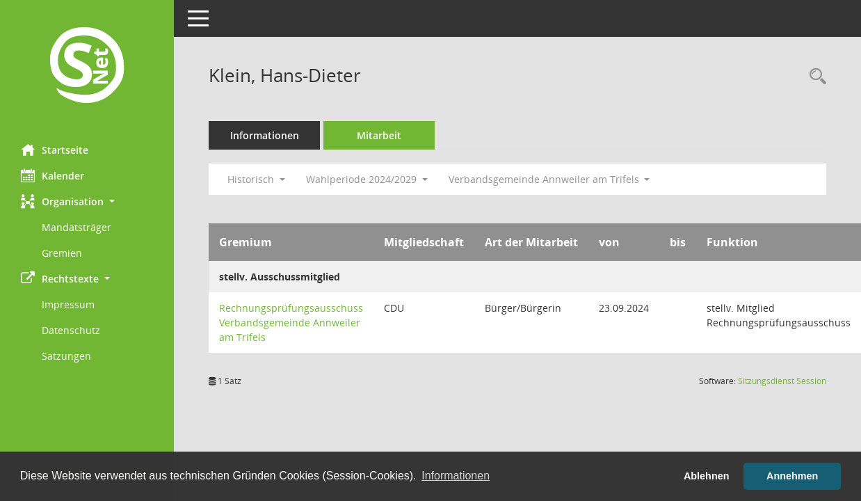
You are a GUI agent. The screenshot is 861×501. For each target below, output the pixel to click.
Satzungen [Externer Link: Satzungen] (66, 356)
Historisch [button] (256, 179)
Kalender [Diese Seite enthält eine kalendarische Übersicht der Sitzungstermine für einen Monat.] (52, 175)
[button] (87, 201)
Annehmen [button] (792, 476)
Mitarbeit (379, 135)
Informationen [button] (455, 476)
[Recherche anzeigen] (814, 76)
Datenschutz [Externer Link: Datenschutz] (71, 330)
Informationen (264, 135)
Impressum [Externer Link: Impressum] (68, 304)
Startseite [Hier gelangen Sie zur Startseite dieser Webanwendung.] (54, 150)
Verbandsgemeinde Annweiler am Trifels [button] (549, 179)
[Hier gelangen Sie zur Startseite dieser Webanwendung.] (87, 66)
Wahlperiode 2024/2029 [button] (367, 179)
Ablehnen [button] (707, 476)
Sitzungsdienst (782, 381)
